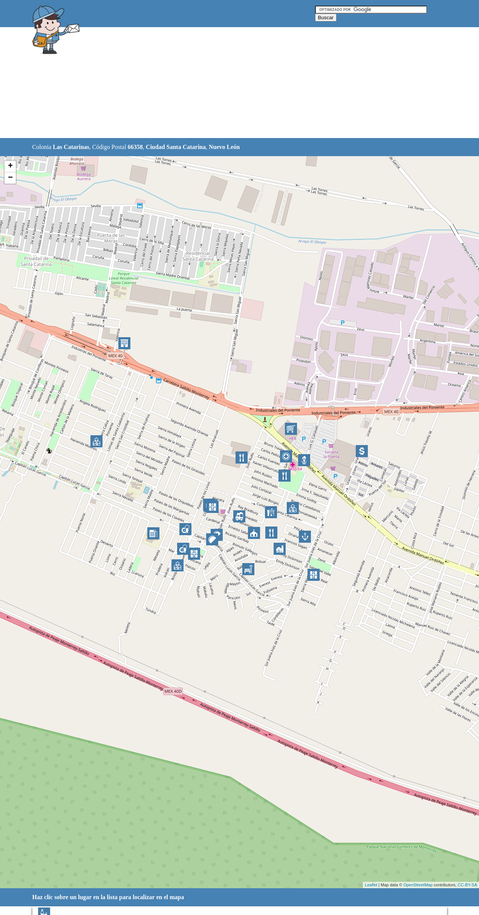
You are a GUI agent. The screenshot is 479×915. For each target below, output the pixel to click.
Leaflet (371, 885)
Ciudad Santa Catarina (176, 147)
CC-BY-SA (467, 885)
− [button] (10, 178)
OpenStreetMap (418, 885)
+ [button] (10, 166)
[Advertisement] (220, 83)
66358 (135, 147)
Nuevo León (224, 147)
